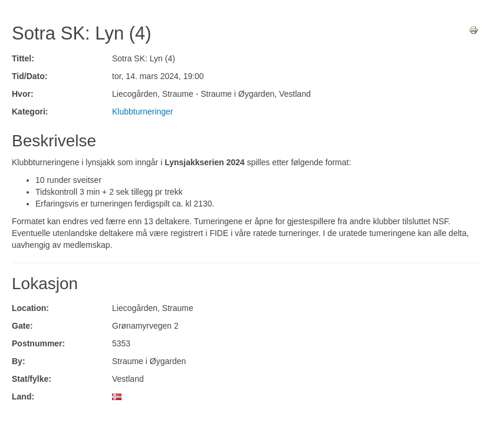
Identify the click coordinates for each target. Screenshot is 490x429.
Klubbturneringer (142, 111)
